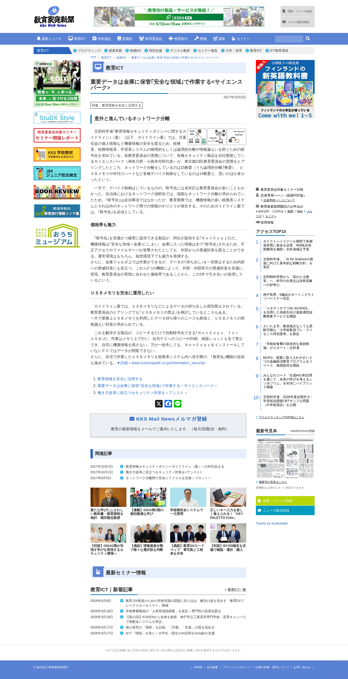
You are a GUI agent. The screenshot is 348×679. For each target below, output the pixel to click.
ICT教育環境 (279, 50)
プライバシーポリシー (237, 667)
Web (300, 211)
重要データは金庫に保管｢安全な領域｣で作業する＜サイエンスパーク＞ (158, 386)
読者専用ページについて (279, 200)
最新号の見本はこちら (273, 482)
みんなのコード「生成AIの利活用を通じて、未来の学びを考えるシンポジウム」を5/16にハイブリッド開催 (288, 381)
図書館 (124, 39)
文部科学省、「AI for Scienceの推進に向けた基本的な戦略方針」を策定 (288, 263)
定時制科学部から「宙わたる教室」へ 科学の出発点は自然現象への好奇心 (288, 281)
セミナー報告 (208, 50)
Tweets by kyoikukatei (272, 523)
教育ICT (77, 39)
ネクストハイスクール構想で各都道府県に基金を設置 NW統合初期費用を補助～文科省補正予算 (288, 245)
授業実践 (115, 50)
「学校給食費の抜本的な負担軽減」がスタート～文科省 (286, 346)
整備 (200, 39)
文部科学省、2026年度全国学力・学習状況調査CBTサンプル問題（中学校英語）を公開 (288, 401)
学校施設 (101, 39)
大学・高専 (234, 50)
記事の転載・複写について (272, 667)
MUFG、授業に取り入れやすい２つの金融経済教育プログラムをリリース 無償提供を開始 (288, 361)
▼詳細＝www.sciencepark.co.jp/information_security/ (161, 363)
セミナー (241, 39)
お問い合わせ (302, 667)
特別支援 (155, 50)
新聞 (290, 211)
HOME (198, 667)
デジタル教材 (180, 50)
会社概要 (212, 667)
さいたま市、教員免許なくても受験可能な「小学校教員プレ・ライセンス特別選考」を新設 (288, 330)
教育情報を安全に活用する (120, 379)
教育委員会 (150, 39)
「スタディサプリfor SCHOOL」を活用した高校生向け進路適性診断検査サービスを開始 (288, 312)
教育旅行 (178, 39)
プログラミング (89, 50)
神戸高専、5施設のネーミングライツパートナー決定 (288, 296)
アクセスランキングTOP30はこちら (282, 417)
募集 (219, 39)
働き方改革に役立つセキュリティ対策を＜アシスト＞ (143, 393)
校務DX (135, 50)
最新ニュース (49, 39)
